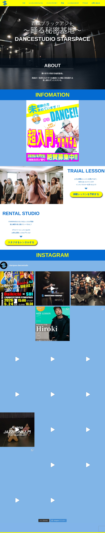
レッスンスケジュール (41, 3)
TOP (29, 3)
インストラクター (56, 3)
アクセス (86, 3)
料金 (65, 3)
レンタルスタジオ (75, 3)
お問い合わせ (96, 3)
